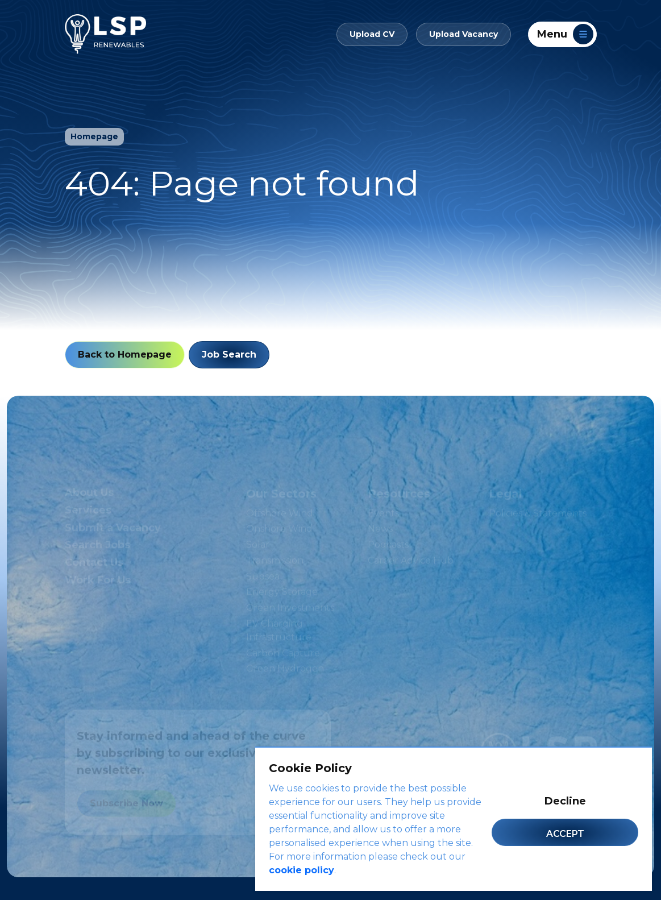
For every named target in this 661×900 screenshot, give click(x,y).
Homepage (94, 136)
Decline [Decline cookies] (565, 801)
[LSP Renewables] (105, 34)
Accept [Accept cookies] (565, 833)
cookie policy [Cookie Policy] (301, 870)
